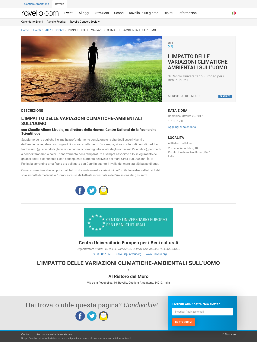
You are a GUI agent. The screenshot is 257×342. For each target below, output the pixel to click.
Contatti (26, 334)
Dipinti (168, 13)
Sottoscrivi (183, 322)
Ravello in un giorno (144, 13)
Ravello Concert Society (85, 21)
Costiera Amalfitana (36, 4)
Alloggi (84, 13)
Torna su (228, 334)
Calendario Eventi (32, 21)
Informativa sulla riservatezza (53, 334)
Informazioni (188, 13)
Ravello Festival (56, 21)
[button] (234, 12)
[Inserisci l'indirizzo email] (202, 311)
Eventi (68, 13)
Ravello (59, 4)
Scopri (119, 13)
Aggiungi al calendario (182, 127)
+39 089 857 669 (100, 254)
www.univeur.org (156, 254)
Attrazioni (101, 13)
